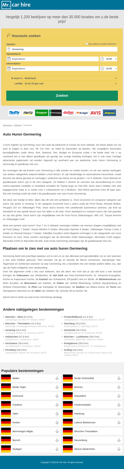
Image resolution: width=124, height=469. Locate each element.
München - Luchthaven (76, 336)
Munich (16, 440)
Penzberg (10, 349)
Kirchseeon (11, 343)
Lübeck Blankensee (84, 422)
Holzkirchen (11, 336)
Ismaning (10, 330)
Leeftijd (18, 83)
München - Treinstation (17, 323)
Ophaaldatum (13, 54)
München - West (14, 316)
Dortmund (17, 395)
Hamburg (79, 413)
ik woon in (16, 78)
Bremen (78, 387)
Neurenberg (80, 440)
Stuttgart (17, 449)
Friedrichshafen (82, 404)
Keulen (16, 422)
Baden (15, 378)
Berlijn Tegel (19, 387)
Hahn (15, 413)
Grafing (68, 349)
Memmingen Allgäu (22, 431)
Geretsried (69, 330)
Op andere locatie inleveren (102, 44)
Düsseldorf (80, 395)
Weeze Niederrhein (84, 449)
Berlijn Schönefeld (84, 378)
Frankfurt (17, 404)
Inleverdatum (13, 63)
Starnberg (69, 323)
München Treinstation (85, 431)
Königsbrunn (71, 343)
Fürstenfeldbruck (73, 316)
